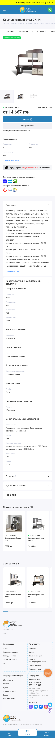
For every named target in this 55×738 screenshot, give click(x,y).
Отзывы (41, 31)
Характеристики (26, 31)
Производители (35, 669)
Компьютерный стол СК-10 (36, 539)
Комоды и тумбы (9, 691)
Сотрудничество (9, 656)
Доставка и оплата (10, 652)
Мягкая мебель (9, 699)
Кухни (5, 688)
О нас (5, 648)
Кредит (31, 652)
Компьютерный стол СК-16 (36, 596)
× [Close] (52, 2)
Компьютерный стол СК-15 (13, 596)
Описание (10, 31)
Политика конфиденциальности (37, 661)
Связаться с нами (10, 660)
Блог (5, 663)
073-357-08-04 (35, 682)
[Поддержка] (50, 9)
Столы (5, 695)
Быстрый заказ (27, 125)
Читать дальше (12, 271)
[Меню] (4, 9)
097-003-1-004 (35, 685)
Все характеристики (11, 160)
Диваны (6, 684)
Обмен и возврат (35, 656)
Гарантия (32, 648)
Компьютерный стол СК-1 (13, 539)
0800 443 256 (34, 680)
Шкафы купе (8, 680)
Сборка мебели (35, 665)
